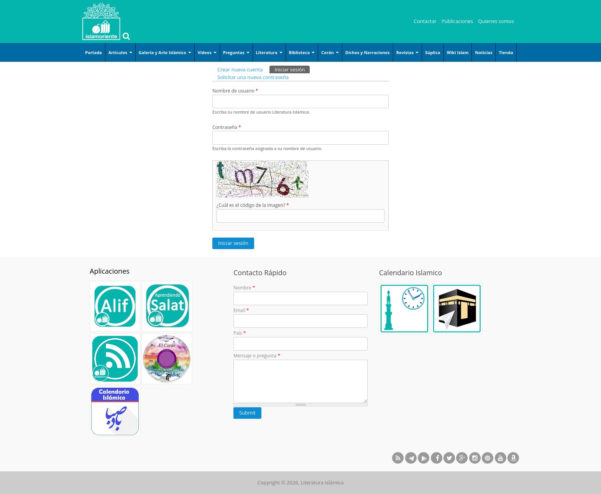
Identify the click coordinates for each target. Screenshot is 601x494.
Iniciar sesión (292, 69)
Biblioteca (302, 52)
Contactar (425, 21)
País (239, 333)
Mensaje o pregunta (256, 355)
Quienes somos (496, 21)
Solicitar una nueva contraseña (253, 77)
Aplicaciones (110, 271)
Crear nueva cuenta (240, 69)
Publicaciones (457, 21)
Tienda (506, 52)
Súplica (432, 52)
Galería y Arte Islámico (165, 52)
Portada (93, 52)
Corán (330, 52)
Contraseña (226, 127)
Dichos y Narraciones (367, 52)
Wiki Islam (458, 52)
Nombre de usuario (235, 91)
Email (241, 310)
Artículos (120, 52)
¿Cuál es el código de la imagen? (253, 205)
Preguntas (236, 52)
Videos (207, 52)
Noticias (483, 52)
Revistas (407, 52)
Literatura (269, 52)
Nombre (244, 287)
